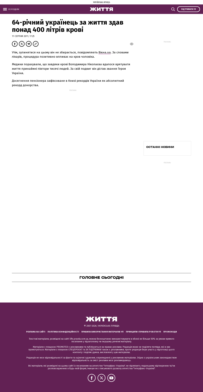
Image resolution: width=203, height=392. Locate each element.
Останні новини (160, 147)
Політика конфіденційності (63, 332)
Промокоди (170, 332)
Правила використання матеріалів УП (102, 332)
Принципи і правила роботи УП (143, 332)
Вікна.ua (104, 52)
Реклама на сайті (35, 332)
